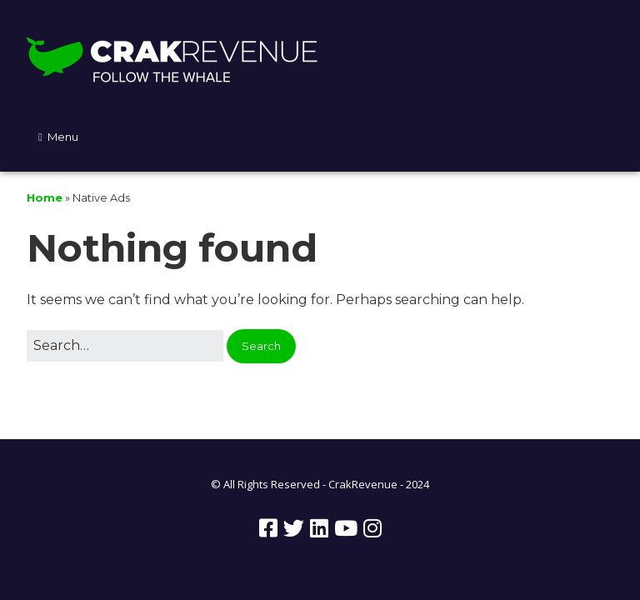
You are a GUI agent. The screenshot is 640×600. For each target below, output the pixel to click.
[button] (261, 346)
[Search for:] (125, 346)
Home (44, 198)
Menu (63, 136)
